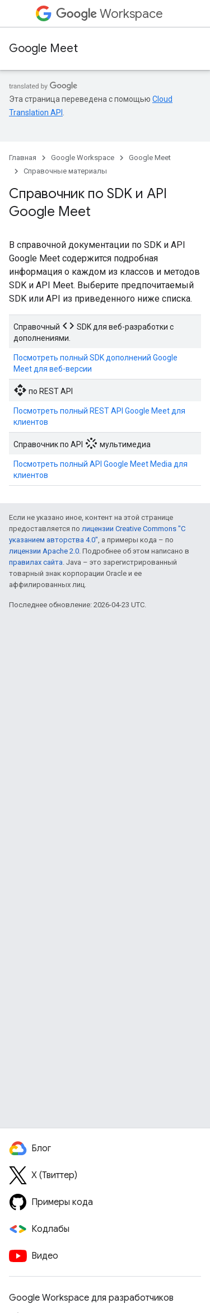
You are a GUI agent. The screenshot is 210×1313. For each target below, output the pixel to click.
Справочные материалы (65, 171)
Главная (22, 157)
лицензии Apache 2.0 (44, 551)
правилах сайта (36, 562)
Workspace (109, 13)
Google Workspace (82, 157)
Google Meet (43, 48)
